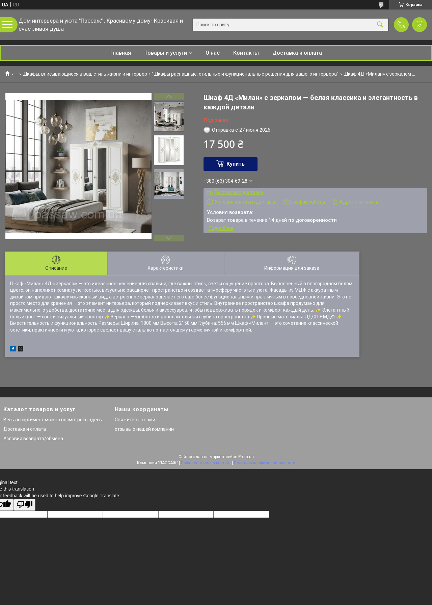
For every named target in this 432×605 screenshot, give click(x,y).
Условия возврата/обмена (33, 438)
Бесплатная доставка (239, 192)
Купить (235, 164)
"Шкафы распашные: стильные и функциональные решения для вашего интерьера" (245, 74)
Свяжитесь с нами (135, 419)
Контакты (246, 53)
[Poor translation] (24, 505)
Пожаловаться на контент (206, 463)
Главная (120, 53)
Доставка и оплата (297, 53)
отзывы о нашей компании (144, 429)
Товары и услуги (165, 53)
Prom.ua (246, 456)
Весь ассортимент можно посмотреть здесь (52, 419)
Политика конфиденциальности (264, 463)
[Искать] (380, 25)
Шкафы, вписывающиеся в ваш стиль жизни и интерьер (85, 74)
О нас (213, 53)
